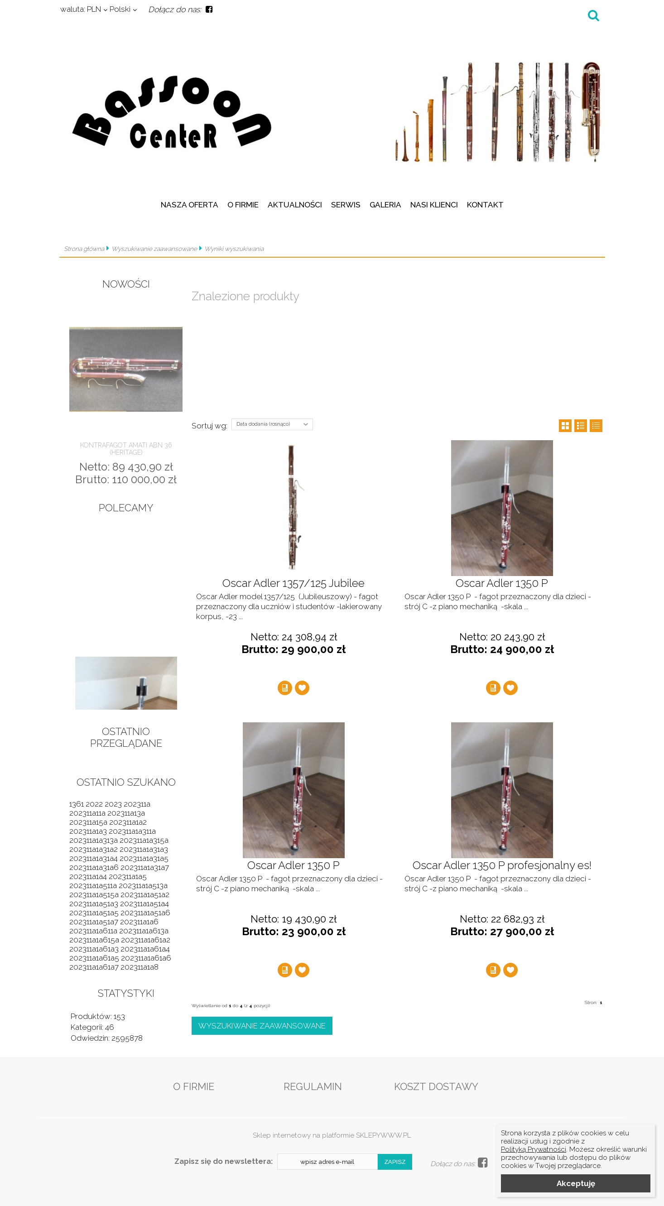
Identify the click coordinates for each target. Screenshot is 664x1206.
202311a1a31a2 (93, 849)
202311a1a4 (88, 876)
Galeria (385, 204)
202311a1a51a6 (145, 912)
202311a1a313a (93, 840)
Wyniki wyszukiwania (234, 248)
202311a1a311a (132, 831)
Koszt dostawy (436, 1086)
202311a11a (87, 812)
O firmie (243, 204)
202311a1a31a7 (144, 867)
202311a (137, 803)
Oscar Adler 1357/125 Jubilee (293, 583)
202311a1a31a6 (94, 867)
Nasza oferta (189, 204)
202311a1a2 (128, 821)
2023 (113, 803)
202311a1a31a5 (144, 858)
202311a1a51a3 (93, 903)
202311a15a (88, 821)
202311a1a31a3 (144, 849)
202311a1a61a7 (94, 966)
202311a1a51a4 (144, 903)
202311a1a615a (94, 939)
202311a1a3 (88, 831)
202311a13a (126, 812)
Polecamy (126, 508)
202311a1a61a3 (94, 948)
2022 (94, 803)
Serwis (346, 204)
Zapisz (395, 1161)
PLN (80, 9)
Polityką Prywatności (533, 1149)
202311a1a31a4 (93, 858)
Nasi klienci (434, 204)
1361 (76, 803)
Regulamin (313, 1086)
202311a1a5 (128, 876)
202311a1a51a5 (94, 912)
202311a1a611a (93, 930)
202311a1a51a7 (93, 921)
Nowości (126, 284)
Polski (120, 9)
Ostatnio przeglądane (126, 737)
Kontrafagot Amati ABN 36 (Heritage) (126, 449)
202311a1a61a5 (94, 957)
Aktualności (295, 204)
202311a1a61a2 (145, 939)
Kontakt (485, 204)
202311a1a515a (94, 894)
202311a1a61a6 (146, 957)
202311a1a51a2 (144, 894)
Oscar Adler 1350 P (502, 583)
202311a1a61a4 (145, 948)
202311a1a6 (139, 921)
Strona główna (84, 248)
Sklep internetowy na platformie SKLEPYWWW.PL (332, 1135)
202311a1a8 (139, 966)
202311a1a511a (93, 885)
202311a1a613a (143, 930)
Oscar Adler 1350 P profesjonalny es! (502, 865)
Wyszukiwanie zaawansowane (154, 248)
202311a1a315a (144, 840)
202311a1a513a (143, 885)
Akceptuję (576, 1183)
